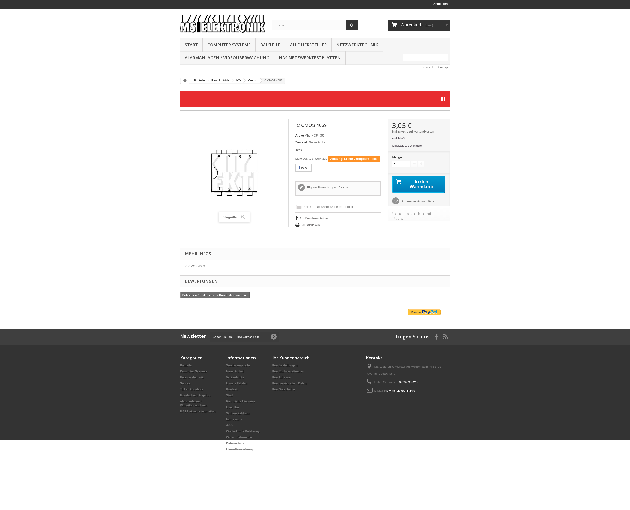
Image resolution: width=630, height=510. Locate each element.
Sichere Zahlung (238, 413)
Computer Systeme (229, 45)
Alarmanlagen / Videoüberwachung (227, 57)
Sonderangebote (238, 365)
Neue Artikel (235, 371)
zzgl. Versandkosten (420, 132)
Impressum (234, 419)
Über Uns (233, 407)
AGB (229, 425)
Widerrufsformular (239, 437)
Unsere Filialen (236, 383)
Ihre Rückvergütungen (288, 371)
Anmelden (440, 4)
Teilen (303, 167)
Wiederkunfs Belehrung (243, 431)
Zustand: (301, 142)
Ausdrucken (311, 225)
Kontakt (428, 67)
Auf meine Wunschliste (417, 201)
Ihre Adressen (282, 377)
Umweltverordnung (239, 449)
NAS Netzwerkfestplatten (310, 57)
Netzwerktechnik (357, 45)
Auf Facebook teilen (314, 218)
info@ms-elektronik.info (399, 390)
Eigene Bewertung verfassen (327, 187)
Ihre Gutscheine (283, 389)
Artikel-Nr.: (303, 135)
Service (185, 383)
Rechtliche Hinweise (240, 401)
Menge (397, 157)
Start (191, 45)
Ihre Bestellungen (285, 365)
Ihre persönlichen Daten (289, 383)
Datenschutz (235, 443)
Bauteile (270, 45)
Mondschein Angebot (195, 395)
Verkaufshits (235, 377)
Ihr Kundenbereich (291, 358)
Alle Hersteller (308, 45)
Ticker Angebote (191, 389)
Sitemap (442, 67)
